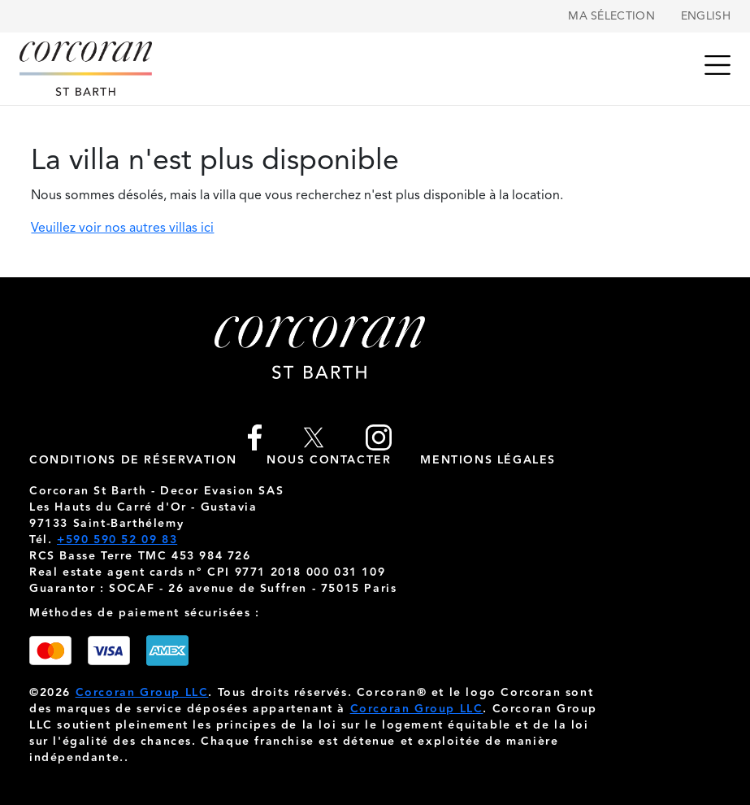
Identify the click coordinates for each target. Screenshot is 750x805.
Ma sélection (611, 16)
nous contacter (329, 460)
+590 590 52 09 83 (117, 540)
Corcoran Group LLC (142, 693)
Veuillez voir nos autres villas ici (122, 228)
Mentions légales (488, 460)
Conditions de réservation (133, 460)
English (705, 16)
